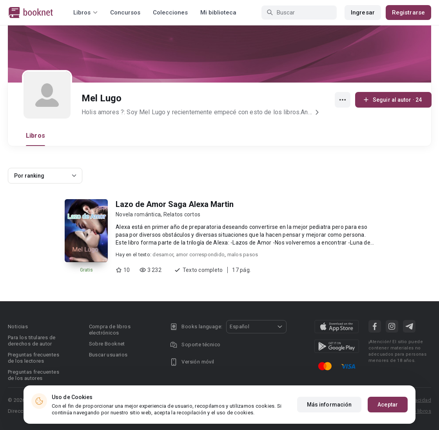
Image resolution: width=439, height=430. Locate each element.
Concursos (125, 12)
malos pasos (242, 254)
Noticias (18, 326)
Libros (35, 135)
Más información (329, 404)
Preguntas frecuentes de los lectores (33, 358)
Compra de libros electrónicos (110, 330)
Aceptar (387, 404)
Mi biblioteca (218, 12)
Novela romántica (138, 214)
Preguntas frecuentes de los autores (33, 375)
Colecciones (170, 12)
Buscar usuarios (108, 355)
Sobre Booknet (107, 344)
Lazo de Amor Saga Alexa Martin (175, 204)
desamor (162, 254)
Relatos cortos (182, 214)
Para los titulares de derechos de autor (31, 341)
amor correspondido (200, 254)
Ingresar (363, 12)
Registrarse (408, 12)
